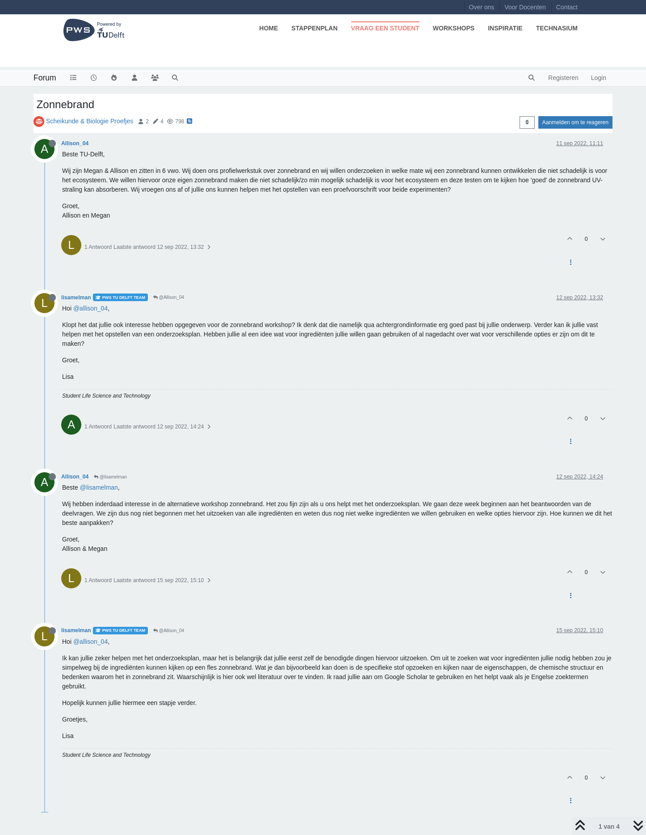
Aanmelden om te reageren (575, 122)
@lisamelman (110, 476)
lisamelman (76, 297)
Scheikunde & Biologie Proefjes (89, 121)
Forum (45, 77)
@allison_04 (90, 308)
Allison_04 (74, 143)
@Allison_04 (168, 297)
